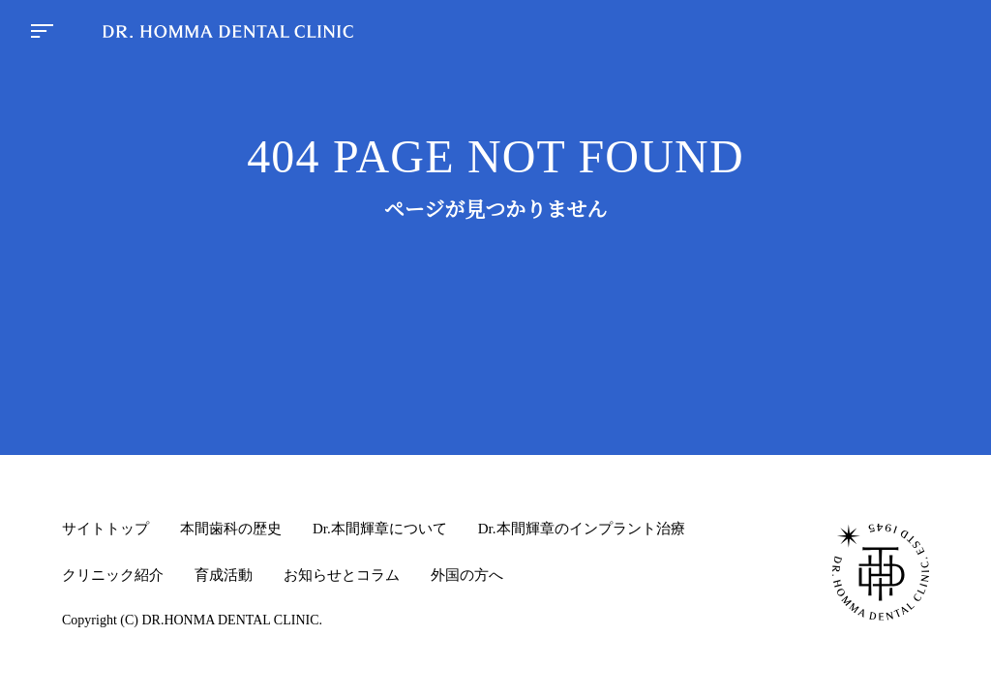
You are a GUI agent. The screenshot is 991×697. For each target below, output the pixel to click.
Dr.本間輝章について (380, 528)
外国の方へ (467, 575)
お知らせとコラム (342, 575)
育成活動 (224, 575)
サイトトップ (105, 528)
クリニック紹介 (113, 575)
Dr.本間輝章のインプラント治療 (581, 528)
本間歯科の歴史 (231, 528)
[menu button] (41, 32)
